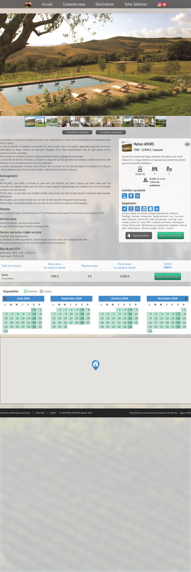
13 (23, 318)
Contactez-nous (74, 4)
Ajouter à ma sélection (168, 274)
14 (28, 318)
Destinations (105, 4)
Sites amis (40, 412)
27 (23, 326)
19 (17, 322)
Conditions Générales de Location (15, 412)
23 (40, 322)
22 (34, 322)
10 (6, 318)
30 (40, 326)
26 (17, 326)
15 (34, 318)
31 (6, 331)
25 (11, 326)
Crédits (53, 412)
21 (28, 322)
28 (28, 326)
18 (11, 322)
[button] (188, 64)
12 (17, 318)
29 (34, 326)
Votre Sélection (136, 4)
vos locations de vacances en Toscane (160, 412)
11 (11, 318)
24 (6, 326)
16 (40, 318)
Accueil (47, 4)
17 (6, 322)
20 (23, 322)
